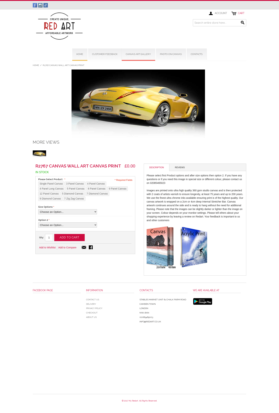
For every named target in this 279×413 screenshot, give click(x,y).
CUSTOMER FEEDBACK (104, 54)
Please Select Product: (51, 179)
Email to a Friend (84, 247)
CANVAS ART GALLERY (138, 54)
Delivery (91, 304)
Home (36, 65)
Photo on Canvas (171, 54)
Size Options (45, 207)
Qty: (41, 237)
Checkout (92, 312)
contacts (196, 54)
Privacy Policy (94, 308)
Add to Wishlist (47, 247)
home (79, 54)
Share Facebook (91, 247)
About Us (91, 317)
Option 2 (43, 220)
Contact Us (92, 299)
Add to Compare (67, 247)
